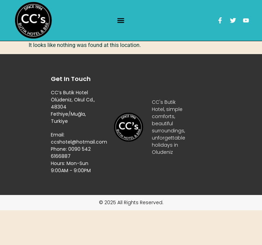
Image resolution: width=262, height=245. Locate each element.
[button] (121, 20)
